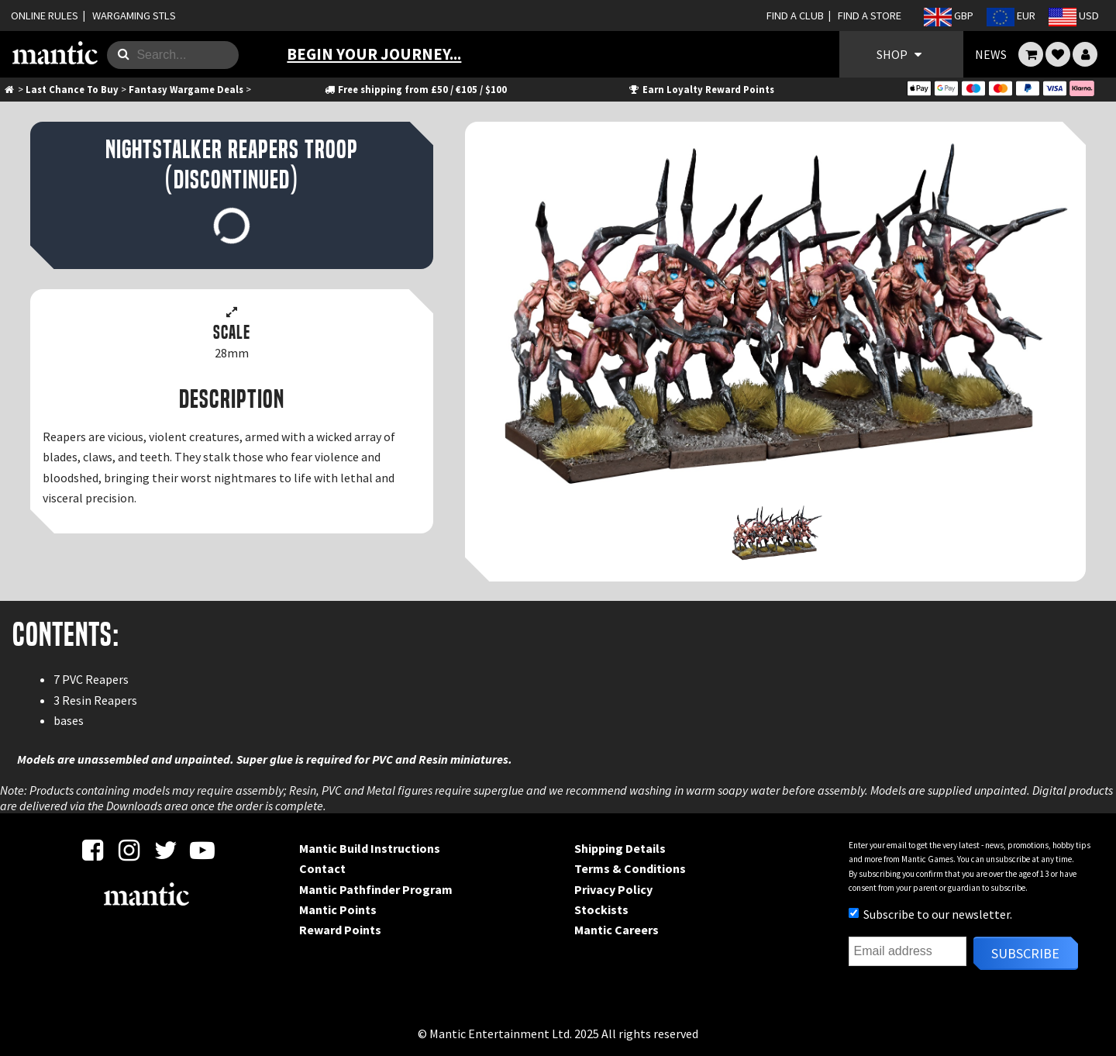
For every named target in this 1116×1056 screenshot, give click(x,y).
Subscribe (1025, 953)
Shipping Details (620, 848)
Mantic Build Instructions (369, 848)
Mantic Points (338, 909)
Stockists (601, 909)
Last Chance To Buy (72, 89)
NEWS (991, 54)
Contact (322, 868)
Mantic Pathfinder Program (376, 889)
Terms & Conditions (630, 868)
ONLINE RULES (44, 15)
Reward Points (340, 929)
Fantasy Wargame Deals (186, 89)
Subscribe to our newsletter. (930, 914)
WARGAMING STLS (134, 15)
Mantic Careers (616, 929)
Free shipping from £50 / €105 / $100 (415, 89)
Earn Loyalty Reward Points (701, 89)
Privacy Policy (613, 889)
